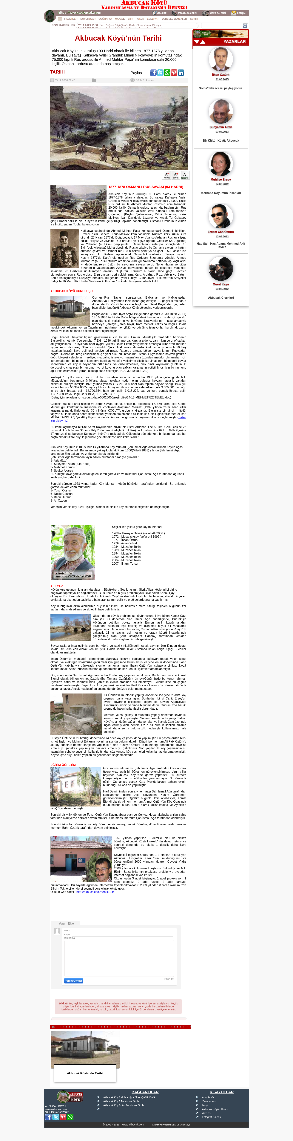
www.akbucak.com (56, 1109)
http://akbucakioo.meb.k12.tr (95, 891)
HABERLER (70, 18)
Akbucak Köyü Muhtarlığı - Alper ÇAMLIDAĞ (129, 1097)
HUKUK (139, 18)
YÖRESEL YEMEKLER (174, 18)
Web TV (206, 1113)
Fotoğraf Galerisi (211, 1117)
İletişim (206, 1105)
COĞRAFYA (105, 18)
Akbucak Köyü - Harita (215, 1109)
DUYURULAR (87, 18)
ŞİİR (130, 18)
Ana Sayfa (208, 1097)
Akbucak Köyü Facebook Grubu (121, 1101)
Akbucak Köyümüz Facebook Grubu (124, 1105)
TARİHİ (194, 18)
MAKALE (120, 18)
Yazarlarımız (209, 1101)
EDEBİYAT (153, 18)
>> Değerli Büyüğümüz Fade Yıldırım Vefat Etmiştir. (120, 25)
